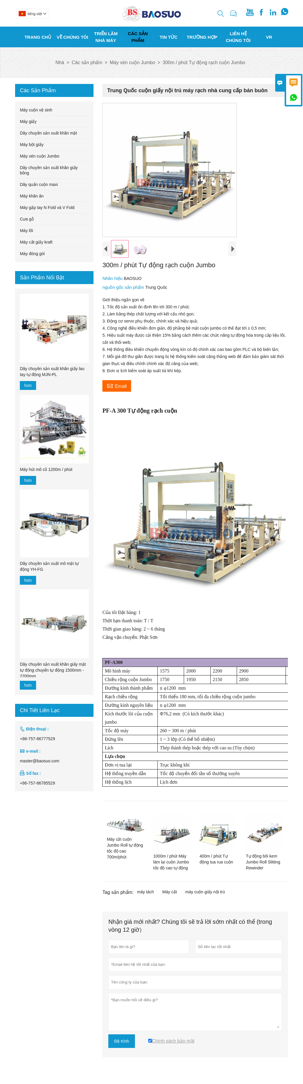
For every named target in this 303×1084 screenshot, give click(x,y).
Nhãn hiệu (113, 278)
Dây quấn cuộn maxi (39, 184)
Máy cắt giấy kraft (36, 242)
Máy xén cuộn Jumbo (132, 62)
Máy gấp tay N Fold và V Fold (47, 207)
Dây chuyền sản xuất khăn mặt (48, 133)
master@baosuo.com (39, 761)
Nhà (60, 62)
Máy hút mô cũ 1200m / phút (46, 469)
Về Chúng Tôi (72, 37)
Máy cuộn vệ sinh (36, 110)
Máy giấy (28, 121)
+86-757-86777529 (37, 738)
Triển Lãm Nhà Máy (106, 37)
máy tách (145, 891)
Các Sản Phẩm (138, 37)
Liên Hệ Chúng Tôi (238, 37)
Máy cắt (169, 891)
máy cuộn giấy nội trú (205, 891)
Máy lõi (26, 230)
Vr (269, 37)
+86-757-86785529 (37, 783)
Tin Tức (169, 37)
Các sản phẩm (87, 62)
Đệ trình (121, 1041)
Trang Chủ (38, 37)
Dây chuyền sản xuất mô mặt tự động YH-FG (49, 566)
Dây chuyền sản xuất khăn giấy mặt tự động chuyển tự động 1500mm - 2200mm (53, 670)
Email (117, 385)
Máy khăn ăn (31, 196)
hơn (28, 385)
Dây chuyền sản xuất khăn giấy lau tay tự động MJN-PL (52, 371)
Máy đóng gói (32, 253)
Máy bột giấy (31, 144)
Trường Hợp (202, 37)
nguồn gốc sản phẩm (123, 287)
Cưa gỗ (27, 219)
